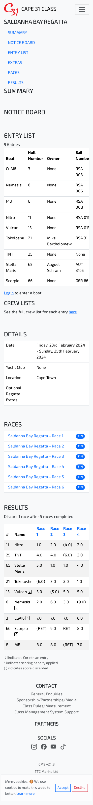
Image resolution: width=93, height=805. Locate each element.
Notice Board (21, 43)
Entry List (18, 53)
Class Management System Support (46, 712)
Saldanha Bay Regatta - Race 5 (36, 477)
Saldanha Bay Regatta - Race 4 (36, 467)
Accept (63, 788)
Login (9, 293)
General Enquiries (46, 694)
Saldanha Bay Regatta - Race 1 (35, 436)
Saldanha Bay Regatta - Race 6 (36, 487)
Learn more (25, 794)
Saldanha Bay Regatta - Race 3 (36, 457)
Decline (80, 788)
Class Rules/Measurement (47, 706)
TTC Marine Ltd (46, 772)
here (73, 312)
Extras (15, 63)
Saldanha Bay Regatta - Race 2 (36, 446)
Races (14, 73)
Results (16, 83)
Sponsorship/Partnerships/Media (47, 700)
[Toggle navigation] (82, 9)
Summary (17, 33)
